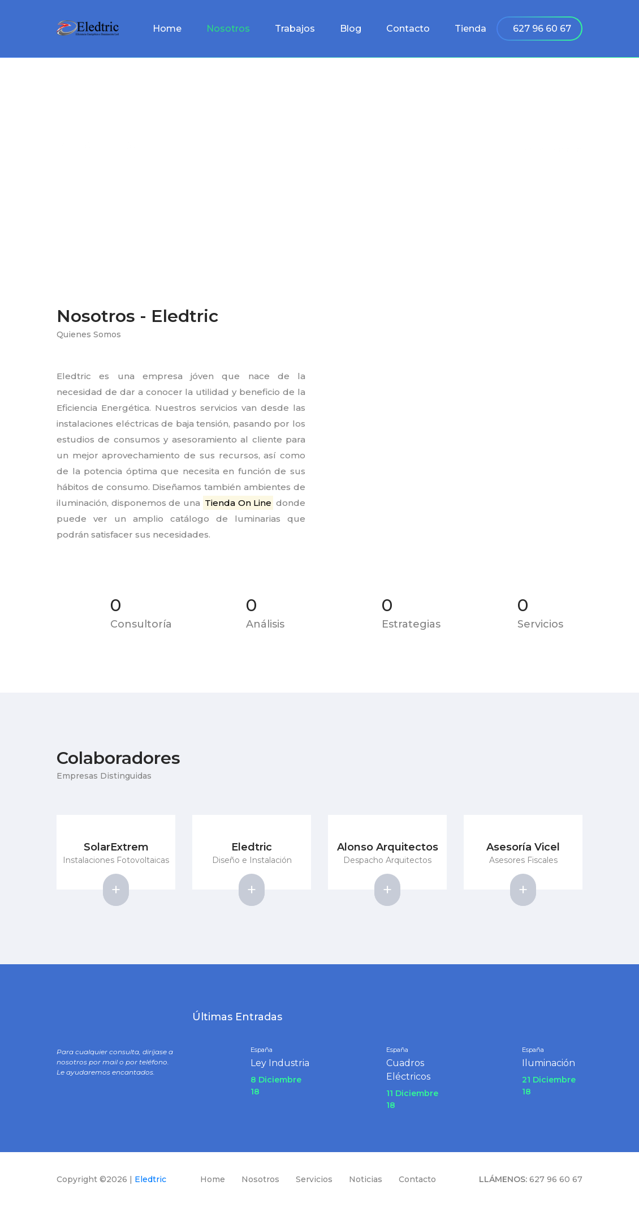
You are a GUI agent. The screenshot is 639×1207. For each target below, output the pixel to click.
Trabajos (295, 28)
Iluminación (548, 1063)
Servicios (314, 1179)
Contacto (408, 28)
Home (167, 28)
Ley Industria (280, 1063)
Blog (350, 28)
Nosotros (228, 28)
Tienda (470, 28)
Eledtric (150, 1179)
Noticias (365, 1179)
